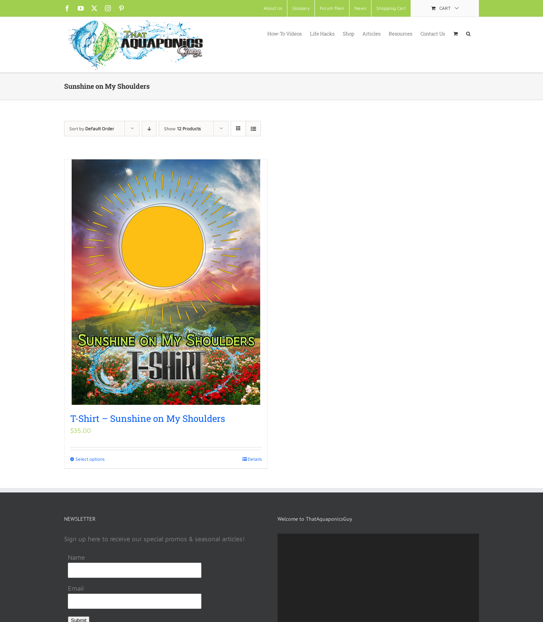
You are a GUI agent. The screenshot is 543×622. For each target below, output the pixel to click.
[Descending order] (149, 128)
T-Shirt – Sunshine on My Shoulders (147, 418)
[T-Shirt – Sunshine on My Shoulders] (165, 282)
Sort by (91, 128)
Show (182, 128)
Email (76, 588)
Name (76, 557)
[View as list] (253, 128)
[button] (468, 33)
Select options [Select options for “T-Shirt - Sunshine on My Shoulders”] (89, 459)
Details (255, 459)
